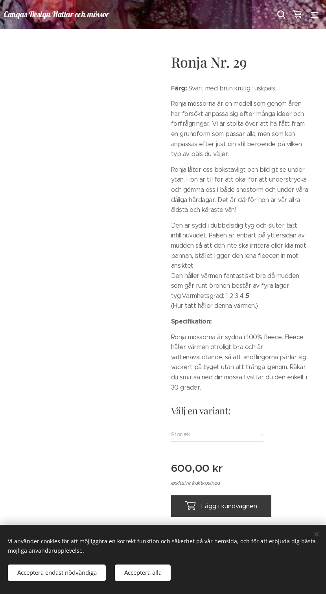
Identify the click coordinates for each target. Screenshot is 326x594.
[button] (280, 14)
